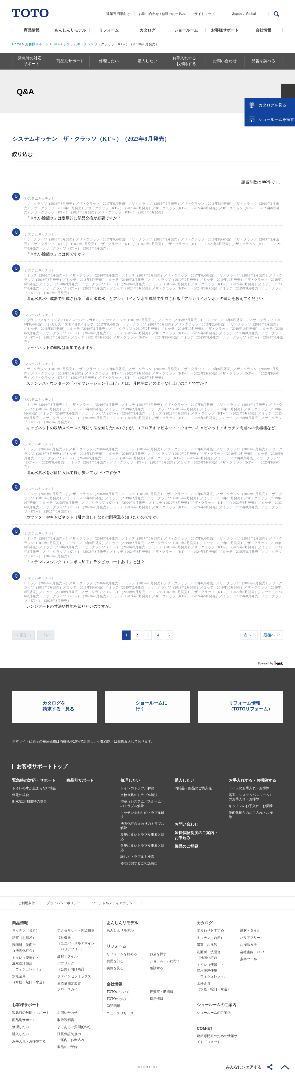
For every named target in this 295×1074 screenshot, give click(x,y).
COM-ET (204, 1028)
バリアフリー (250, 937)
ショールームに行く (165, 961)
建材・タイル (67, 956)
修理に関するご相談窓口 (139, 863)
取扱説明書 (65, 1020)
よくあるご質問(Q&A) (73, 1027)
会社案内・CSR (252, 952)
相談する (156, 968)
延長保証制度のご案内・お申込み (196, 835)
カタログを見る (272, 106)
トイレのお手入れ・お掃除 (249, 788)
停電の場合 (20, 795)
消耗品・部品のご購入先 (193, 788)
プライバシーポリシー (63, 903)
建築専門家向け (118, 14)
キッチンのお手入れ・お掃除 (251, 806)
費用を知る (115, 961)
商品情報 (31, 30)
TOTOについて (118, 991)
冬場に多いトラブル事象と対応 (142, 848)
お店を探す (158, 954)
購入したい (184, 780)
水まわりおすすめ (210, 930)
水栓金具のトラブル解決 (139, 795)
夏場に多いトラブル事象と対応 (142, 837)
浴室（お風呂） (24, 937)
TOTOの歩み (116, 999)
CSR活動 (113, 1006)
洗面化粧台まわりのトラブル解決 (142, 826)
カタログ (147, 30)
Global (251, 14)
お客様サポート (225, 30)
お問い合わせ (149, 14)
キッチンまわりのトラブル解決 (142, 814)
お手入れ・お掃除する (29, 1041)
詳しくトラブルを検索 (137, 857)
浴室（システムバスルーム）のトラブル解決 (142, 803)
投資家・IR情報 (161, 991)
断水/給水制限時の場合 (29, 801)
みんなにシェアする (243, 1067)
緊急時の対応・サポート (34, 780)
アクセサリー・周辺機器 (75, 930)
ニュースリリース (120, 1013)
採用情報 (156, 999)
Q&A (56, 44)
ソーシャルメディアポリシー (114, 903)
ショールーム (186, 30)
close (288, 91)
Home (16, 44)
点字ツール (248, 959)
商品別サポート (80, 780)
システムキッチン (77, 44)
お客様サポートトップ (42, 766)
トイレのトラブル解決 (137, 788)
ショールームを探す (276, 120)
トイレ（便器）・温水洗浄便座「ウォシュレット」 (27, 963)
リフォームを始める (122, 954)
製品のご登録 (186, 846)
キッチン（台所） (25, 930)
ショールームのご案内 (216, 1004)
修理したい (130, 780)
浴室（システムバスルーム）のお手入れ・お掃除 (251, 797)
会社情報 (263, 30)
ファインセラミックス (74, 976)
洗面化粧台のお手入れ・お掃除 (251, 814)
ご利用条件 (26, 903)
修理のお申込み (174, 14)
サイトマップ (204, 14)
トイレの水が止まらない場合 (34, 788)
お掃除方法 (248, 945)
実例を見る (115, 968)
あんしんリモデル (70, 30)
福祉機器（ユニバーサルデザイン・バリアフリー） (75, 943)
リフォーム (109, 30)
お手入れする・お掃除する (252, 780)
